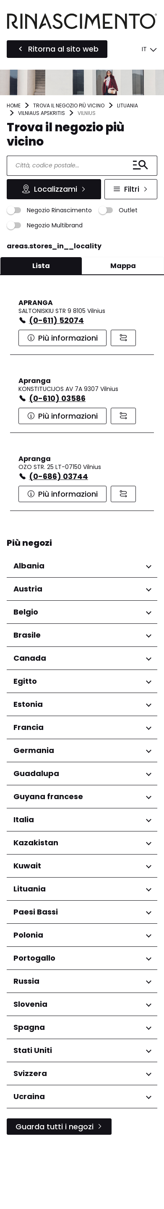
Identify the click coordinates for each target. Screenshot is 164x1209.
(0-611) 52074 (56, 320)
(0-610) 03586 (57, 398)
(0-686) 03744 (58, 476)
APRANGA (35, 302)
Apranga (34, 381)
